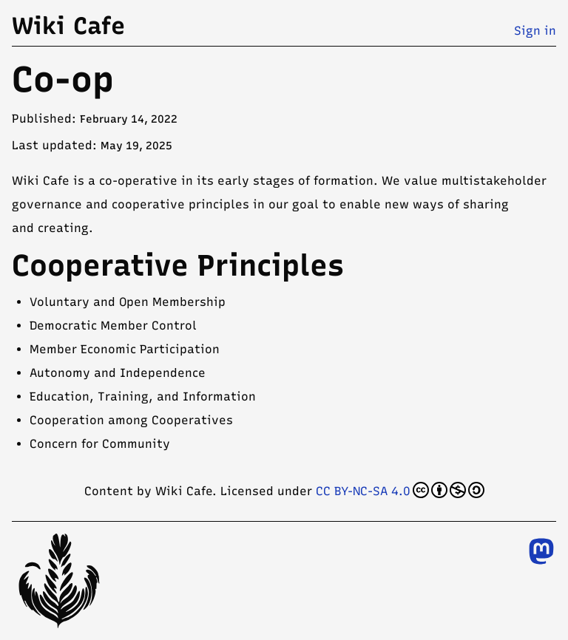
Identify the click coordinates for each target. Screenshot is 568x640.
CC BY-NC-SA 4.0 (400, 490)
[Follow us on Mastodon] (541, 551)
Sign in (535, 31)
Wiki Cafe (68, 26)
